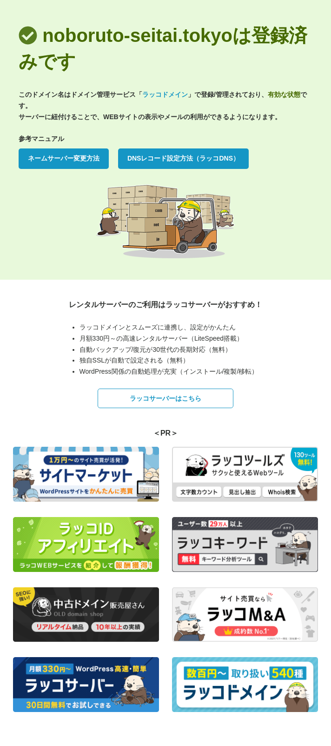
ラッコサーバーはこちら (165, 398)
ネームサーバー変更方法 (63, 158)
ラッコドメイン (165, 94)
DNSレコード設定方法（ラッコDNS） (183, 158)
